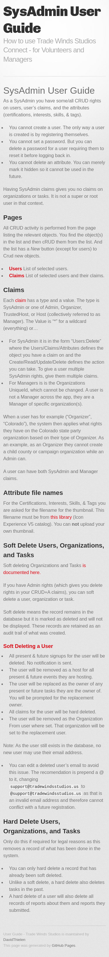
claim (20, 300)
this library (61, 517)
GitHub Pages (63, 945)
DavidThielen (14, 940)
